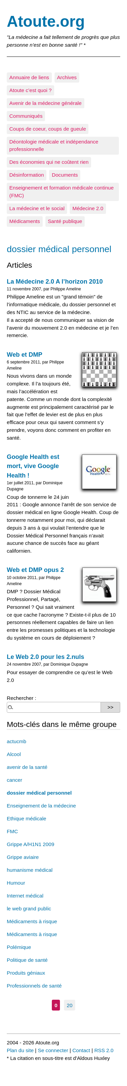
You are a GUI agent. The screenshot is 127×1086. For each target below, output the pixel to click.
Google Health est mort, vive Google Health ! (33, 466)
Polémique (19, 947)
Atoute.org (46, 21)
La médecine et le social (37, 208)
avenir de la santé (27, 767)
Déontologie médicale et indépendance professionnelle (54, 145)
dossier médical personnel (39, 793)
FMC (12, 831)
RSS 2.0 (103, 1050)
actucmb (16, 741)
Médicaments (24, 221)
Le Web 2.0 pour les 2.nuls (45, 656)
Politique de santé (27, 960)
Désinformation (26, 175)
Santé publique (65, 221)
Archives (67, 77)
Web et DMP (24, 354)
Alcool (14, 754)
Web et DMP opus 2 (35, 569)
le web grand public (29, 908)
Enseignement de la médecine (41, 805)
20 (69, 1005)
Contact (81, 1050)
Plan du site (20, 1050)
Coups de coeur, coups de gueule (47, 129)
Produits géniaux (26, 973)
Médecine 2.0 (87, 208)
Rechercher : (21, 698)
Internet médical (25, 896)
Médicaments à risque (32, 921)
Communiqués (26, 116)
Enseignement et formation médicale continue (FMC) (61, 191)
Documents (65, 175)
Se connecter (53, 1050)
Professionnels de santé (34, 986)
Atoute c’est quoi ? (30, 90)
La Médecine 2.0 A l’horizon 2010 (55, 281)
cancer (14, 780)
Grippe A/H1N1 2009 (30, 844)
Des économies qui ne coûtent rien (49, 162)
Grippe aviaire (23, 857)
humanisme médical (29, 870)
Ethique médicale (26, 818)
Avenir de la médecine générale (45, 103)
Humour (16, 883)
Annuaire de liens (29, 77)
